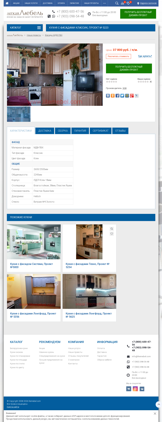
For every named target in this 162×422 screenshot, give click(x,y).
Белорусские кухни (19, 348)
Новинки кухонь (46, 352)
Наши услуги (31, 3)
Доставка (47, 3)
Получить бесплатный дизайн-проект (138, 14)
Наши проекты (91, 3)
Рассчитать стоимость (118, 56)
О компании (73, 360)
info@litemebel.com (141, 356)
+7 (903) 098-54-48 (70, 16)
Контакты (73, 363)
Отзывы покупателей (78, 356)
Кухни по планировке (20, 356)
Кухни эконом (16, 352)
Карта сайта (13, 407)
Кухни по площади (18, 360)
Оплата (61, 3)
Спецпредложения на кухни (52, 356)
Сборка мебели (104, 360)
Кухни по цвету (17, 367)
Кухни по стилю (17, 363)
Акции (16, 3)
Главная (7, 3)
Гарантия (74, 3)
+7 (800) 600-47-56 (70, 11)
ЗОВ (125, 88)
